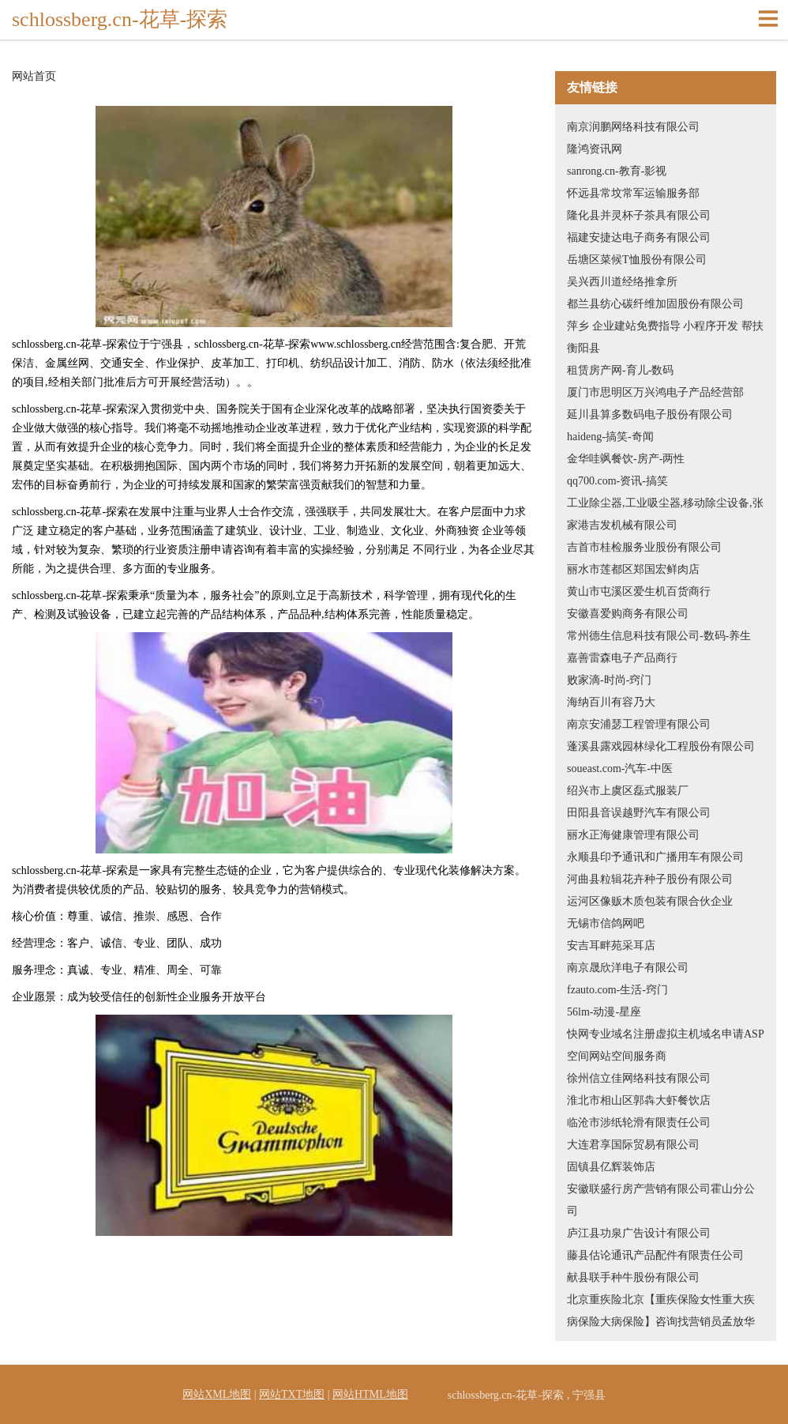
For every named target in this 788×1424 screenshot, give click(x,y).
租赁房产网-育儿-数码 (620, 370)
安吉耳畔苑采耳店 (611, 945)
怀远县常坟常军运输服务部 (633, 193)
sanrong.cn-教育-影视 (616, 171)
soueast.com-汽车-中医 (620, 768)
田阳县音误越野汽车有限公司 (639, 813)
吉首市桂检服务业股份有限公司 (644, 547)
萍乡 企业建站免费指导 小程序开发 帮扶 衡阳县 (665, 337)
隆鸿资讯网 (594, 149)
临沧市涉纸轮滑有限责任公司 (639, 1122)
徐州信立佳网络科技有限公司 (639, 1078)
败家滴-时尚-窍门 (609, 680)
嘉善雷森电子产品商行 (622, 658)
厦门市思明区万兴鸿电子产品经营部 (655, 392)
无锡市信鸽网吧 (605, 923)
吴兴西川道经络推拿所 (622, 282)
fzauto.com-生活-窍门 (617, 990)
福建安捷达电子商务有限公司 (639, 237)
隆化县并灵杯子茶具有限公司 (639, 215)
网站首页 (34, 76)
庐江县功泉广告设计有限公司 (639, 1233)
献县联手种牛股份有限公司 (633, 1277)
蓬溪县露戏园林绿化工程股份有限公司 (661, 746)
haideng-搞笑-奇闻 (610, 437)
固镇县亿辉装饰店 (611, 1167)
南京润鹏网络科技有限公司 (633, 127)
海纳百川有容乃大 (611, 702)
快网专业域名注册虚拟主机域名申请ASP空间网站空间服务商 (665, 1045)
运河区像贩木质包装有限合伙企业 (650, 901)
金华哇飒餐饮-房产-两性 (626, 459)
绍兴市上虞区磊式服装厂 (628, 791)
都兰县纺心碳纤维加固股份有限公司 (655, 304)
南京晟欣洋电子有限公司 (628, 968)
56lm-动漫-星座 (604, 1012)
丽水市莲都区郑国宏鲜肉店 (633, 569)
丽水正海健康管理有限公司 (633, 835)
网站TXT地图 (292, 1394)
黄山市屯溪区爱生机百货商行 (639, 591)
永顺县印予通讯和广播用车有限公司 (655, 857)
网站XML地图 (216, 1394)
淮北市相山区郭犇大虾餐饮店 (639, 1100)
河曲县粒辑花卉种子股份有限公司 (650, 879)
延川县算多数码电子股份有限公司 (650, 414)
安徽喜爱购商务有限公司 (628, 614)
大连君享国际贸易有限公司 (633, 1145)
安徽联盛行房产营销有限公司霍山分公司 (661, 1200)
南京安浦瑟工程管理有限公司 (639, 724)
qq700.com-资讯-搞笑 (617, 481)
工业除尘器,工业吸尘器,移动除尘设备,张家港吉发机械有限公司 (665, 514)
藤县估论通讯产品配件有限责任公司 (655, 1255)
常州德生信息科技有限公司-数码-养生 (659, 636)
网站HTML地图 (370, 1394)
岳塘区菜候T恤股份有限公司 (637, 260)
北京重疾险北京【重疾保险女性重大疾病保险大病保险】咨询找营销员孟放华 (661, 1311)
